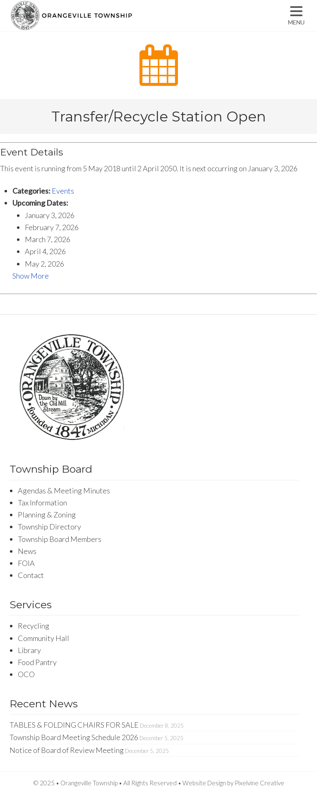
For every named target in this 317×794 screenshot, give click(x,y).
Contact (31, 575)
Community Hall (43, 638)
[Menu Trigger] (296, 15)
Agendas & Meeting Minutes (64, 490)
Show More (30, 275)
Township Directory (49, 526)
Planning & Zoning (47, 514)
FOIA (26, 563)
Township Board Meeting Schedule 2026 (74, 737)
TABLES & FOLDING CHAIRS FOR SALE (74, 724)
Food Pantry (37, 662)
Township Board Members (59, 539)
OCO (26, 674)
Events (63, 190)
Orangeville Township (97, 23)
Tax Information (42, 502)
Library (29, 650)
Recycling (33, 625)
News (27, 551)
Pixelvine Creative (259, 783)
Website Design (204, 783)
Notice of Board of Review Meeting (67, 750)
